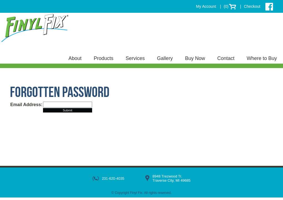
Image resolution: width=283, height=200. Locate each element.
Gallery (165, 58)
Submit (67, 110)
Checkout (252, 6)
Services (135, 58)
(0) (226, 6)
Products (103, 58)
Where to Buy (262, 58)
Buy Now (195, 58)
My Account (206, 6)
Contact (225, 58)
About (75, 58)
